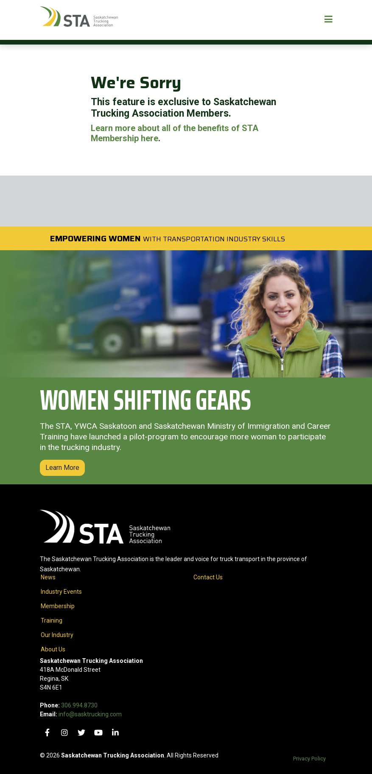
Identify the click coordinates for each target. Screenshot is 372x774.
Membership (58, 606)
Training (51, 620)
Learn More (62, 468)
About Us (53, 649)
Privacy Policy (309, 758)
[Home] (79, 20)
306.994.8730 (79, 705)
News (48, 577)
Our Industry (57, 635)
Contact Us (208, 577)
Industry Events (61, 592)
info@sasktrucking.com (90, 714)
